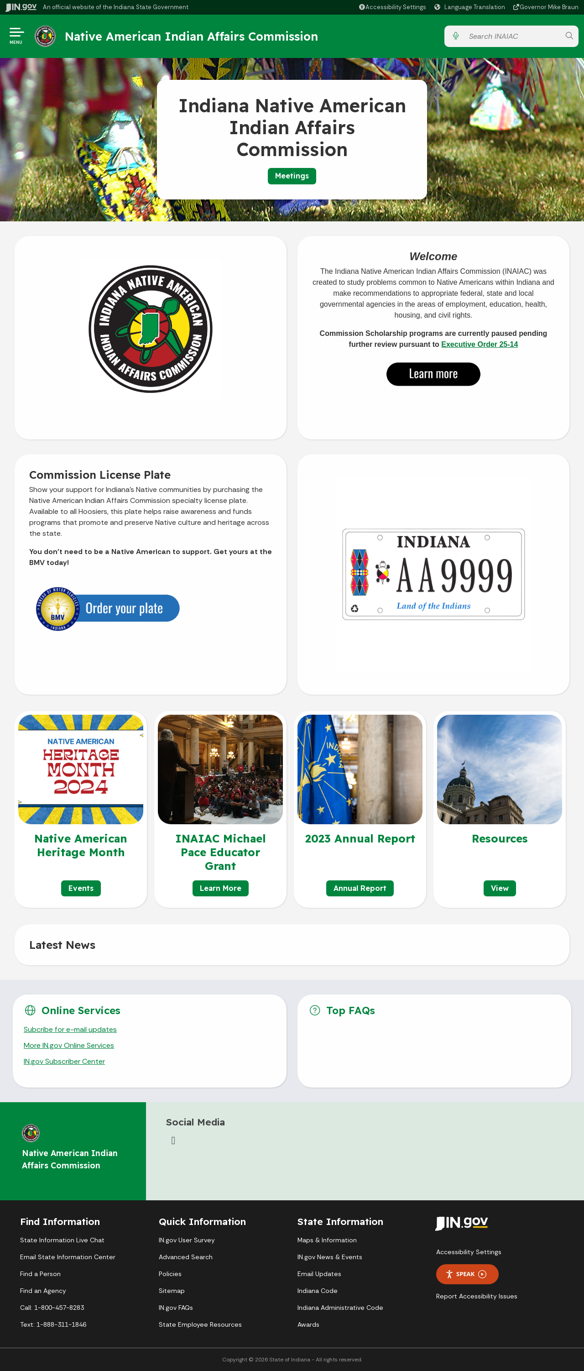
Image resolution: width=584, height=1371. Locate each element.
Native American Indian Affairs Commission (191, 36)
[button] (392, 7)
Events (81, 888)
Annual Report (360, 888)
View (500, 888)
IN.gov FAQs (176, 1307)
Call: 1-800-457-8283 (52, 1307)
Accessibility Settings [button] (468, 1252)
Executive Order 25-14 (479, 344)
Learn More (220, 888)
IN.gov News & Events (329, 1257)
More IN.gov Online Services (69, 1045)
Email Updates (319, 1274)
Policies (170, 1274)
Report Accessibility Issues (476, 1296)
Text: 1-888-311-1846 (53, 1324)
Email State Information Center (67, 1257)
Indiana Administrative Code (340, 1307)
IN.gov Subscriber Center (64, 1061)
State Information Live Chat (62, 1240)
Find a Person (40, 1274)
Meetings (292, 175)
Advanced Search (186, 1257)
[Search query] (512, 36)
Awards (308, 1324)
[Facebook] (173, 1140)
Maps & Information (327, 1240)
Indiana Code (317, 1291)
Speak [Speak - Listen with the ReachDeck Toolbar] (465, 1274)
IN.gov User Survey (187, 1240)
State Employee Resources (200, 1324)
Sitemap (172, 1291)
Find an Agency (43, 1291)
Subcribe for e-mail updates (70, 1029)
